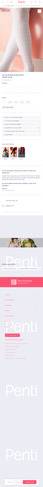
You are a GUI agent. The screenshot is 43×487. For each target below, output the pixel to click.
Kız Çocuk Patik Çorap (9, 268)
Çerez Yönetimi (9, 355)
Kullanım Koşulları (10, 352)
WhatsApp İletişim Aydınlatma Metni (15, 358)
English (7, 327)
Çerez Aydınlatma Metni (12, 346)
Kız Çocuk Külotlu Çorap (7, 5)
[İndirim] (11, 2)
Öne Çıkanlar (9, 300)
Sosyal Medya (9, 316)
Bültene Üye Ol (13, 335)
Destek (7, 310)
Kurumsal (8, 305)
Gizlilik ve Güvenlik (10, 349)
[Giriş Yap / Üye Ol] (35, 2)
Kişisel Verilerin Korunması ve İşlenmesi (16, 343)
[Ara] (7, 2)
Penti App (8, 321)
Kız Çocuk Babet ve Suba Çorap (28, 268)
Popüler (7, 294)
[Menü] (3, 2)
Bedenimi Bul (8, 107)
